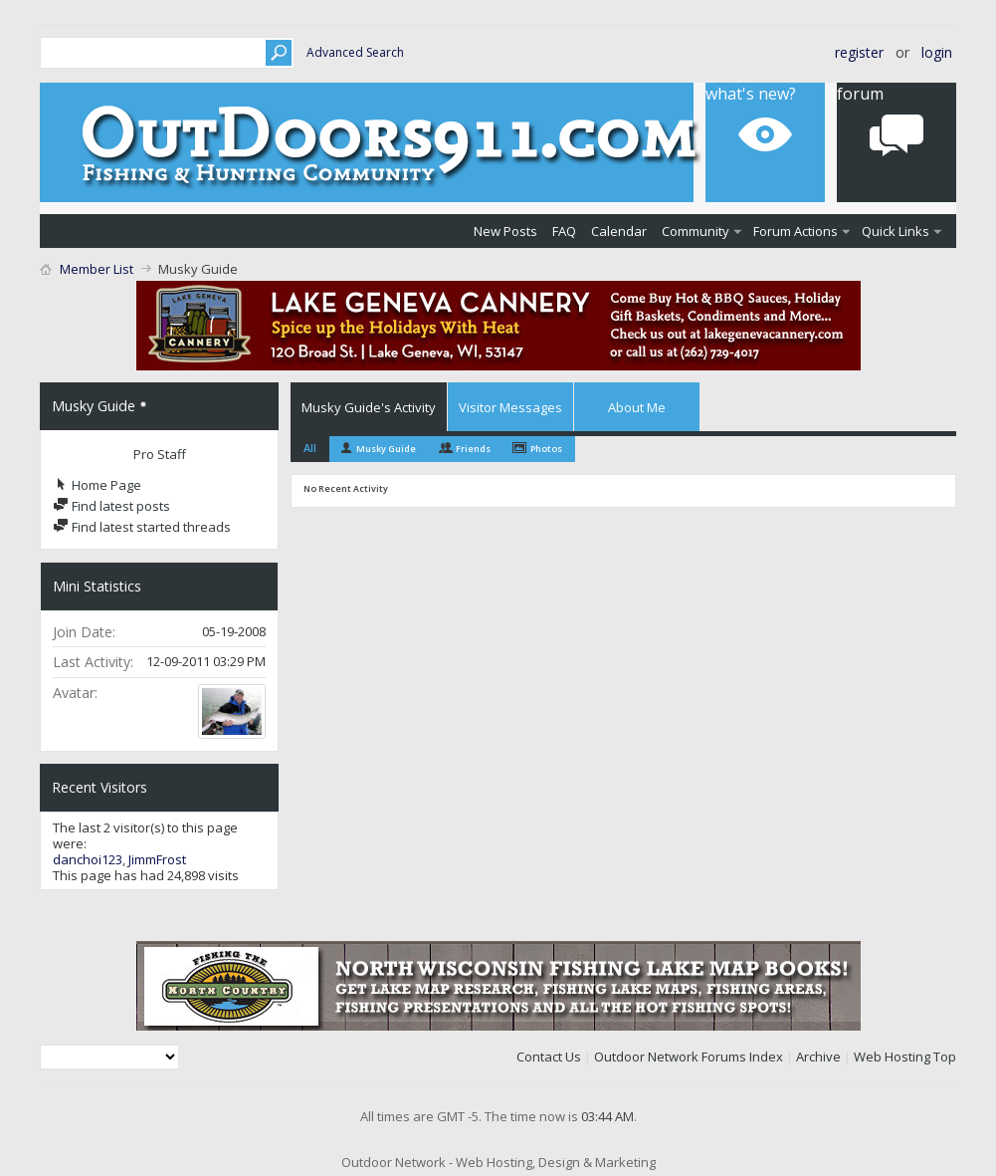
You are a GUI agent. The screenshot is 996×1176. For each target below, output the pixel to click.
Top (944, 1056)
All (309, 447)
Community (695, 231)
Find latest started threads (142, 527)
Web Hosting (892, 1056)
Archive (818, 1056)
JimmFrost (157, 859)
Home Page (97, 485)
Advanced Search (355, 52)
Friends (473, 448)
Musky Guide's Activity (368, 407)
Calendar (619, 231)
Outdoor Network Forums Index (688, 1056)
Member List (96, 269)
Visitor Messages (510, 407)
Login (936, 52)
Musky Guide (386, 448)
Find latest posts (111, 506)
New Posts (505, 231)
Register (859, 52)
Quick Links (895, 231)
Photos (546, 448)
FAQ (564, 231)
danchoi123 (87, 859)
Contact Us (548, 1056)
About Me (637, 407)
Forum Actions (795, 231)
